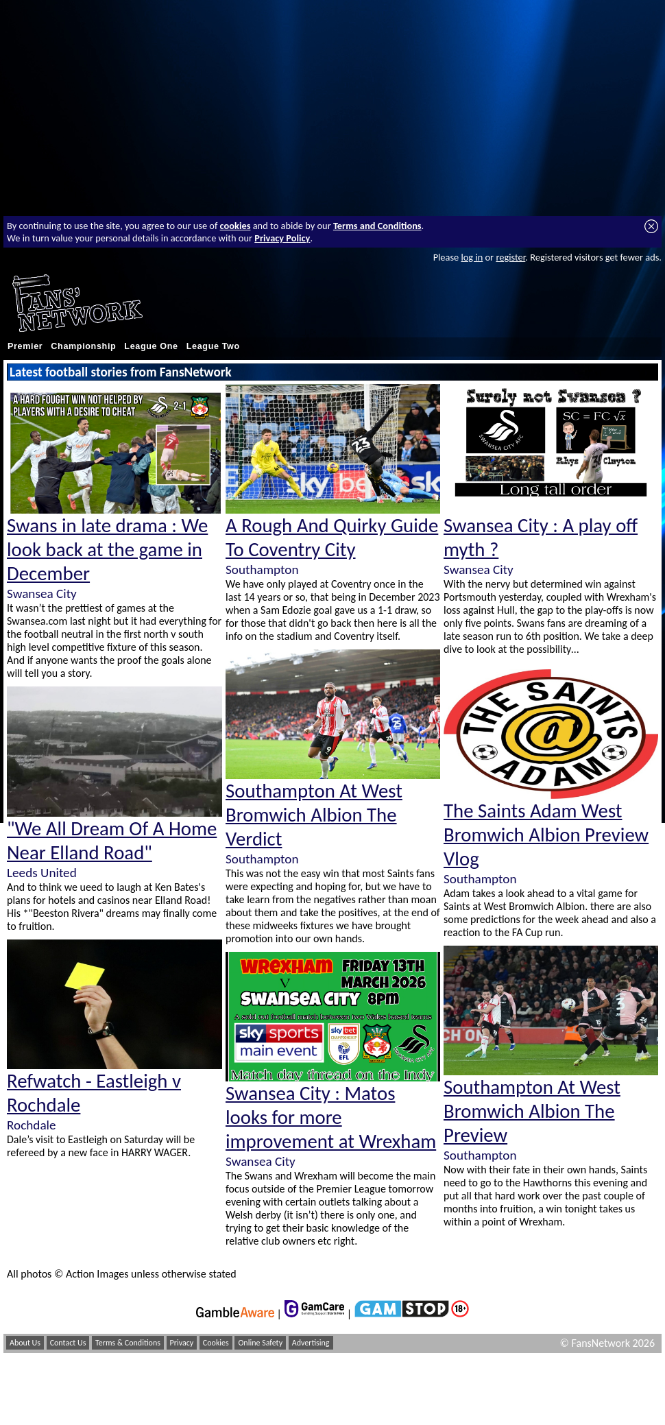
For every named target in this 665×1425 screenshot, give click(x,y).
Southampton (262, 569)
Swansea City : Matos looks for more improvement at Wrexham (331, 1117)
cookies (235, 225)
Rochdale (31, 1125)
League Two (213, 346)
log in (472, 257)
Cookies (216, 1343)
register (510, 257)
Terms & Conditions (127, 1343)
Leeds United (42, 873)
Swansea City (42, 593)
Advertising (311, 1343)
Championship (83, 346)
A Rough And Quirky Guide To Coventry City (332, 538)
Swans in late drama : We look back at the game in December (107, 550)
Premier (25, 346)
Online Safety (260, 1343)
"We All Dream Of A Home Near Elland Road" (112, 841)
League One (151, 346)
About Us (25, 1343)
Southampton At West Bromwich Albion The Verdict (314, 815)
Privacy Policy (282, 238)
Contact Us (68, 1343)
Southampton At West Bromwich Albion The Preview (532, 1111)
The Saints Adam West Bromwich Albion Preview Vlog (546, 835)
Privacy (182, 1343)
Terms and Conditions (377, 225)
